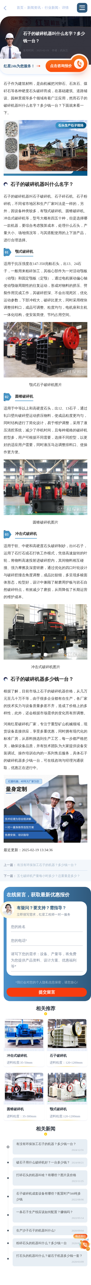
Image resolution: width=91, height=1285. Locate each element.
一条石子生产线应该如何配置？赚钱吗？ (44, 1212)
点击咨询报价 (61, 66)
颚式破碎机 (58, 1109)
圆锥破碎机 (15, 1109)
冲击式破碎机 (17, 1056)
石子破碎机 (58, 1056)
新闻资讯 (34, 7)
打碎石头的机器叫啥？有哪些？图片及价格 (46, 1175)
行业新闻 (51, 7)
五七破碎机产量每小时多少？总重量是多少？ (48, 876)
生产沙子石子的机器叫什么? (36, 1230)
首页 (20, 7)
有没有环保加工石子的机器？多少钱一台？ (47, 865)
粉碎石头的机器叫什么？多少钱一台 (41, 1243)
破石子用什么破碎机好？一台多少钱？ (43, 1162)
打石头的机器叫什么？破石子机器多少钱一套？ (49, 1256)
